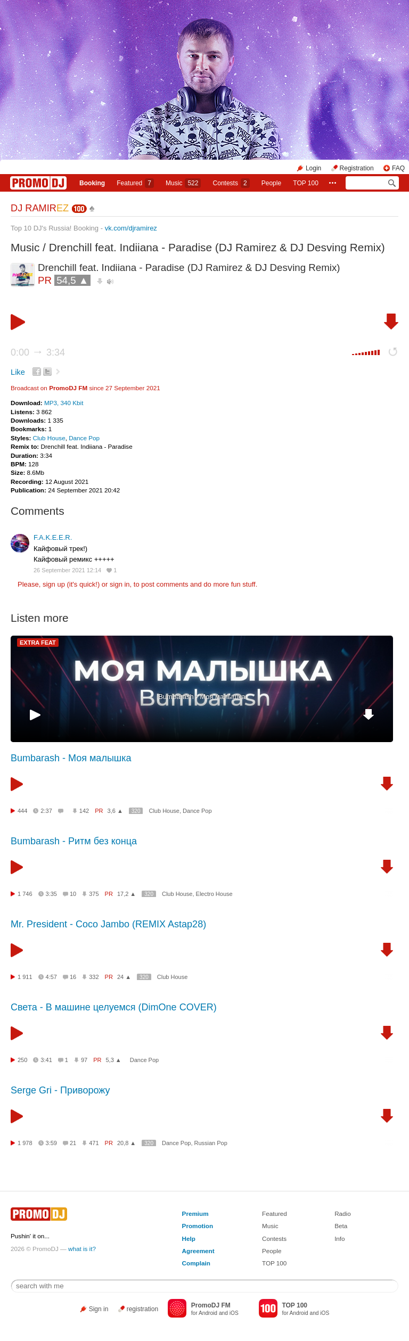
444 (22, 811)
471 (94, 1143)
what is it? (82, 1248)
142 (84, 811)
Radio (342, 1213)
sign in (120, 584)
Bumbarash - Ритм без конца (74, 841)
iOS (234, 1313)
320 (136, 811)
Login (313, 168)
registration (142, 1309)
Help (188, 1238)
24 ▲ (124, 977)
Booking (92, 183)
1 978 (25, 1143)
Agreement (198, 1250)
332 (94, 977)
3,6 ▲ (115, 811)
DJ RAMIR (40, 208)
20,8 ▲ (126, 1143)
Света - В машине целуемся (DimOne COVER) (114, 1007)
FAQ (398, 168)
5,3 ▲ (113, 1060)
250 (22, 1060)
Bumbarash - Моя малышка (202, 697)
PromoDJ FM (68, 387)
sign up (54, 584)
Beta (340, 1225)
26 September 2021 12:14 (67, 570)
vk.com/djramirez (131, 228)
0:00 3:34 (38, 352)
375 (94, 894)
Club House (49, 437)
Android (208, 1313)
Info (339, 1238)
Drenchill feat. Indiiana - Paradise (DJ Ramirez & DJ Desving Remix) (217, 247)
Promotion (197, 1225)
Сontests (231, 183)
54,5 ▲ (72, 280)
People (271, 183)
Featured (135, 183)
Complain (196, 1263)
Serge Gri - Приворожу (60, 1090)
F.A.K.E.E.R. (53, 537)
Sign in (99, 1309)
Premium (195, 1213)
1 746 (25, 894)
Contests (274, 1238)
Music (183, 183)
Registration (357, 168)
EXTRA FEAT (38, 642)
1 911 (25, 977)
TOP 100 (305, 183)
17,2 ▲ (126, 894)
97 (84, 1060)
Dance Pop (84, 437)
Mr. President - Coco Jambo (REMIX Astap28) (108, 924)
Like (18, 372)
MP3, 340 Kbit (63, 402)
